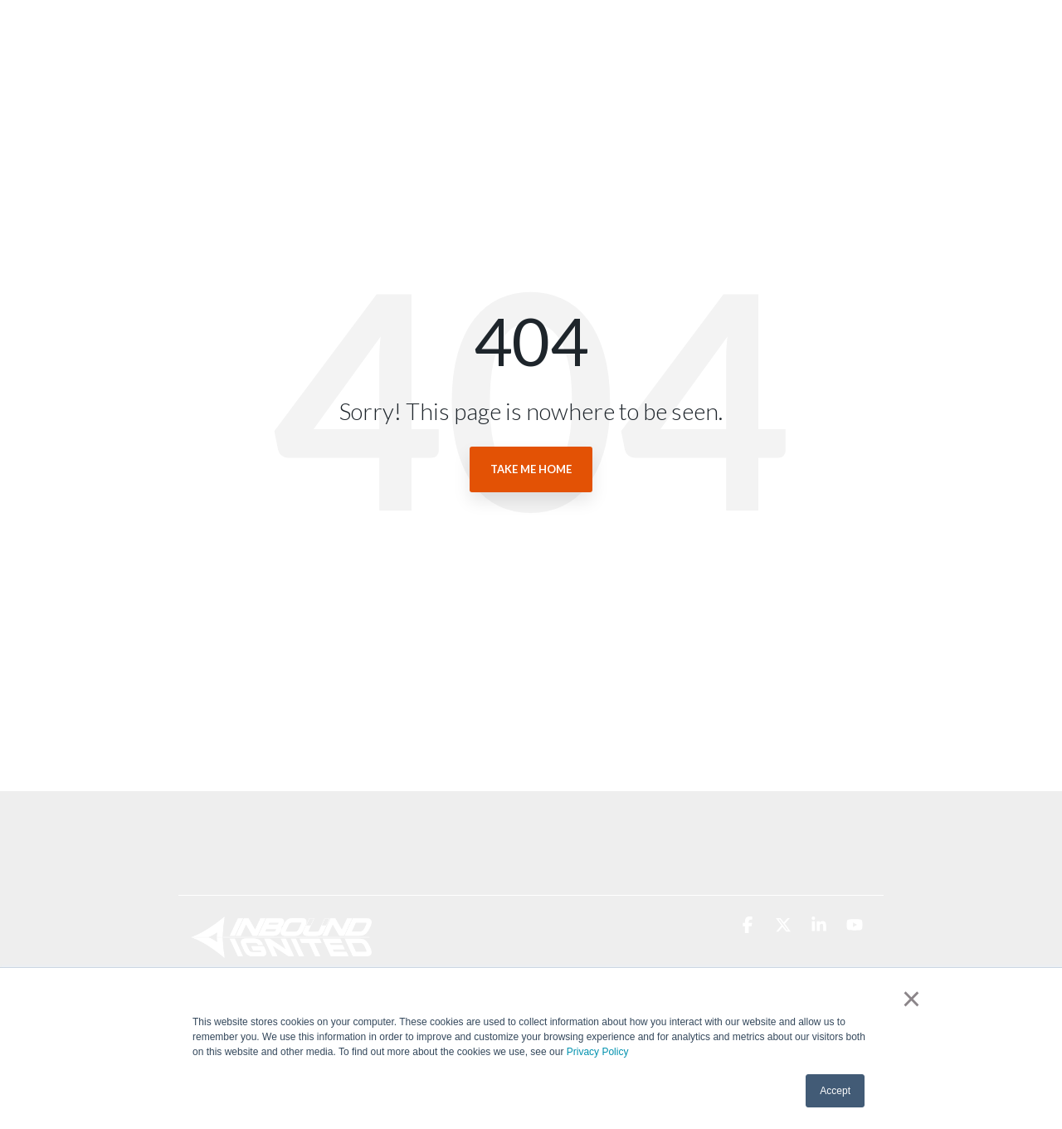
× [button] (911, 998)
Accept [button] (835, 1091)
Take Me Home (531, 469)
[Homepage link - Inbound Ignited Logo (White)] (281, 949)
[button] (748, 925)
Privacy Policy (598, 1052)
